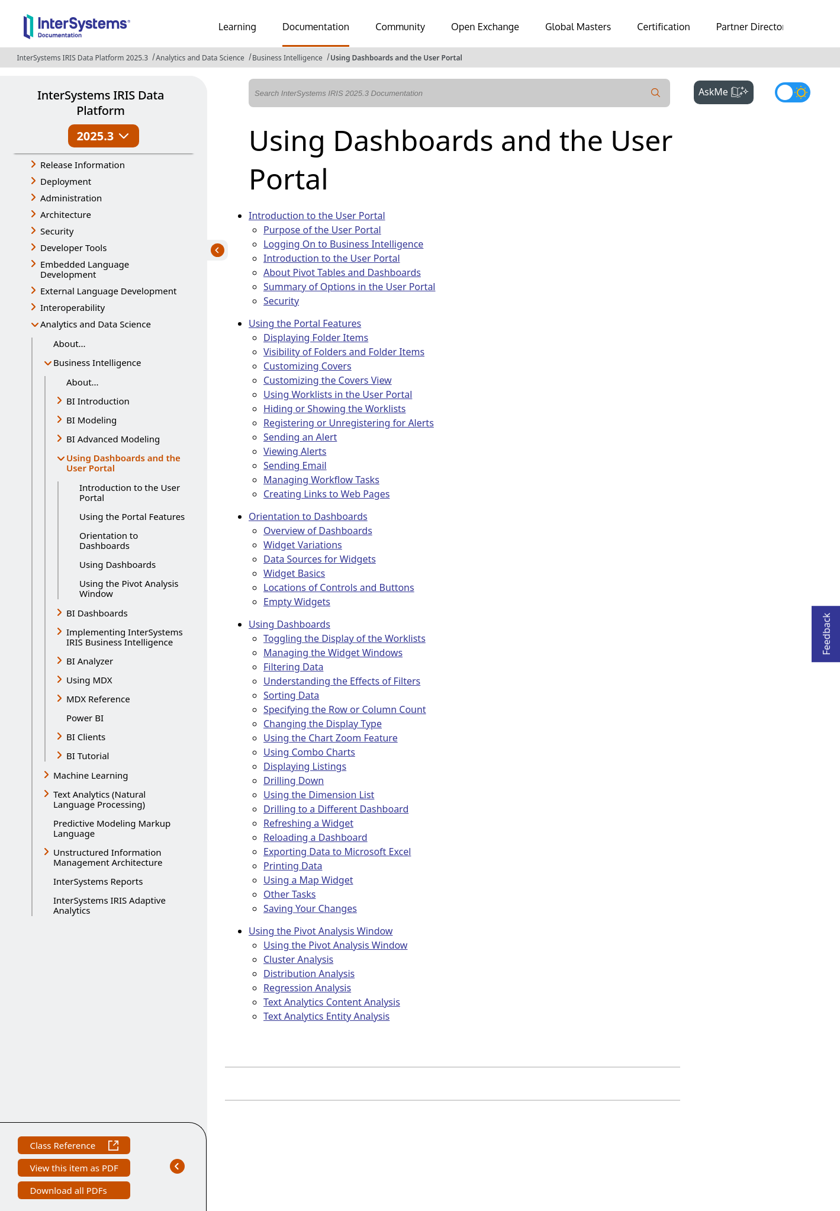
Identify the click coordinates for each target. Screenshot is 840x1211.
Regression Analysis (307, 987)
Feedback (826, 630)
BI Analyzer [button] (89, 661)
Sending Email (295, 465)
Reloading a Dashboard (315, 837)
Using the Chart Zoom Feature (330, 737)
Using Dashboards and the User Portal (396, 58)
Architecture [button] (65, 214)
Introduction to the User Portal (129, 492)
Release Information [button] (82, 165)
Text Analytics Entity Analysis (326, 1016)
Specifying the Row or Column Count (344, 709)
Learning (237, 27)
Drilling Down (293, 780)
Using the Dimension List (318, 794)
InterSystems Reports (98, 881)
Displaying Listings (304, 766)
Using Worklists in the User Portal (337, 394)
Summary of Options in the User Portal (349, 286)
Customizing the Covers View (327, 380)
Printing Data (293, 865)
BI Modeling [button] (91, 420)
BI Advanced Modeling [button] (113, 439)
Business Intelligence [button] (97, 362)
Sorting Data (291, 695)
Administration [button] (71, 198)
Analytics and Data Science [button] (95, 324)
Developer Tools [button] (73, 247)
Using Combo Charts (309, 752)
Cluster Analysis (298, 959)
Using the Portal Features (132, 516)
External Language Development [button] (108, 291)
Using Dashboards (117, 564)
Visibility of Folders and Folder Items (343, 351)
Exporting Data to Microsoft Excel (337, 851)
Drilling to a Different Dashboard (335, 808)
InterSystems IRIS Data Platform (100, 102)
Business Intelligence (287, 58)
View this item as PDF (74, 1169)
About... (69, 343)
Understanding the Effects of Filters (341, 681)
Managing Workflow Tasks (321, 479)
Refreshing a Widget (308, 823)
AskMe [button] (726, 91)
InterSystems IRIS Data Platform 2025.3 (82, 58)
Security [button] (56, 231)
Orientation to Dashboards (108, 540)
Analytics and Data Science (200, 58)
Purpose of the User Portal (322, 229)
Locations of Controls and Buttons (338, 587)
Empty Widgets (296, 601)
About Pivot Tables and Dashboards (342, 272)
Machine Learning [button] (90, 775)
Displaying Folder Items (315, 337)
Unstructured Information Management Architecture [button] (107, 857)
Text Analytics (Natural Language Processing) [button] (99, 799)
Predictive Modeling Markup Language (111, 828)
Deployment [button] (65, 181)
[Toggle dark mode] (792, 92)
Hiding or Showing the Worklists (334, 408)
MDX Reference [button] (98, 699)
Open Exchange (485, 27)
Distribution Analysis (309, 973)
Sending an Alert (300, 437)
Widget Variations (302, 544)
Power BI (85, 718)
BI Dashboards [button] (97, 613)
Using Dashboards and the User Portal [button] (123, 463)
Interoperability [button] (72, 307)
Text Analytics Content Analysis (331, 1001)
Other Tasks (289, 894)
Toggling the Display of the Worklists (344, 638)
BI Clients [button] (85, 737)
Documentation (315, 27)
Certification (663, 27)
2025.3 (103, 136)
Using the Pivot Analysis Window (128, 588)
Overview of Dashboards (317, 530)
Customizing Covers (307, 365)
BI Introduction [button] (98, 401)
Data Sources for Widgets (319, 559)
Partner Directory (753, 27)
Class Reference (74, 1146)
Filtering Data (293, 666)
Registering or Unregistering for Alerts (348, 422)
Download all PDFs (70, 1191)
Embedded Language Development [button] (84, 269)
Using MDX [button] (89, 680)
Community (400, 27)
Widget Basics (294, 573)
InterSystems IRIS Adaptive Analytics (109, 905)
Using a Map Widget (308, 879)
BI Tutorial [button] (87, 756)
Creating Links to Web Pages (326, 493)
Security (281, 300)
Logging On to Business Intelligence (343, 243)
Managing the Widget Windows (333, 652)
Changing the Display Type (322, 723)
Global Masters (578, 27)
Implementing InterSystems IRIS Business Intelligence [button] (124, 637)
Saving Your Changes (310, 908)
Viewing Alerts (294, 451)
